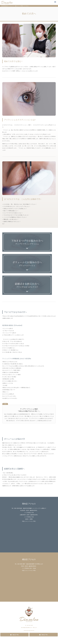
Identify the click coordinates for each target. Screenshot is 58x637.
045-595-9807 (21, 564)
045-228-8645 (18, 508)
